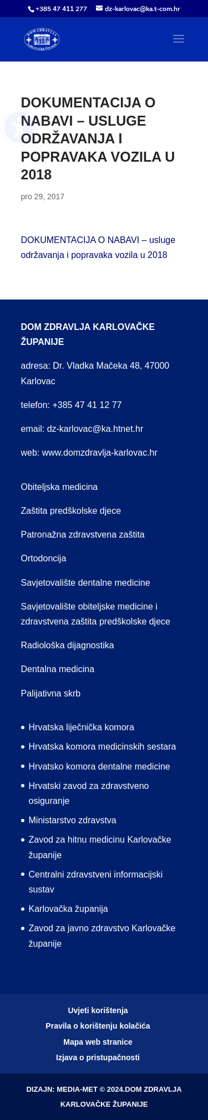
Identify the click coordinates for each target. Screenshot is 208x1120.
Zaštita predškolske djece (71, 510)
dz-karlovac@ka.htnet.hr (95, 428)
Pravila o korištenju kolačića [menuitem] (97, 1025)
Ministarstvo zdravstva (72, 820)
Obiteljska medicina (59, 487)
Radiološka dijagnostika (67, 645)
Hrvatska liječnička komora (81, 727)
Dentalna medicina (58, 669)
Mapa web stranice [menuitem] (98, 1042)
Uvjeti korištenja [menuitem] (98, 1010)
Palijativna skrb (51, 693)
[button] (178, 45)
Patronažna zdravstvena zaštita (83, 534)
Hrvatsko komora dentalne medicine (99, 766)
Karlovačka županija (68, 908)
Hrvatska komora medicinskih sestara (102, 746)
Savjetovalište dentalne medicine (85, 582)
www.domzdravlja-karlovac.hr (100, 452)
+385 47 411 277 (61, 8)
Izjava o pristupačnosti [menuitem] (98, 1057)
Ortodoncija (44, 558)
